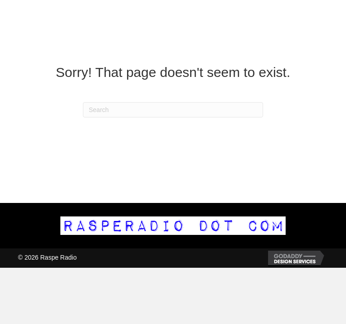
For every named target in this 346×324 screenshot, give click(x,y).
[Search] (173, 109)
